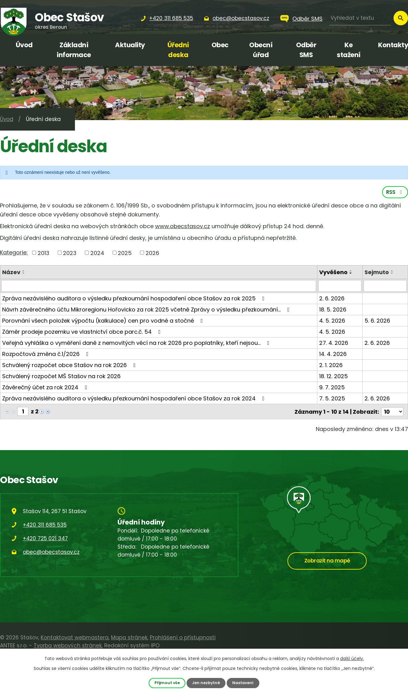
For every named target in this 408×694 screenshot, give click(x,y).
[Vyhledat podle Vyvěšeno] (339, 286)
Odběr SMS (307, 19)
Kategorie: (14, 253)
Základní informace (74, 49)
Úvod (24, 44)
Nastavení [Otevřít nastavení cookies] (243, 682)
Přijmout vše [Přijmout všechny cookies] (166, 682)
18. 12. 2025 (333, 377)
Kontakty (393, 44)
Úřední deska (178, 49)
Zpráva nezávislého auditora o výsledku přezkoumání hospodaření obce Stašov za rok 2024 (134, 399)
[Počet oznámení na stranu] (392, 412)
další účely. (352, 658)
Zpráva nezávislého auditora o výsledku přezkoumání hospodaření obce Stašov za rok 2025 (134, 299)
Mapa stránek (129, 637)
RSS (395, 192)
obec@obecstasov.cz (51, 552)
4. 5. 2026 (332, 321)
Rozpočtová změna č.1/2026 (46, 354)
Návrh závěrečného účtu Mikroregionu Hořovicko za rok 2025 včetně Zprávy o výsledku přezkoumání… (147, 310)
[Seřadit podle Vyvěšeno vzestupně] (351, 271)
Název (11, 273)
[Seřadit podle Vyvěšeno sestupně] (351, 274)
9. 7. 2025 (332, 388)
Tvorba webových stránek (68, 645)
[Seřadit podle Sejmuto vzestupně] (392, 271)
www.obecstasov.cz (182, 227)
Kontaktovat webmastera (75, 637)
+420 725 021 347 (45, 538)
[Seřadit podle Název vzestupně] (23, 271)
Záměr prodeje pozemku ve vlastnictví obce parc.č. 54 (82, 332)
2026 (152, 253)
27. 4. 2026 (333, 343)
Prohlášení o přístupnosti (183, 637)
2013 (43, 253)
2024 (97, 253)
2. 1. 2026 (331, 366)
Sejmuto (377, 273)
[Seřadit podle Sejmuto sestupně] (392, 274)
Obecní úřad (260, 49)
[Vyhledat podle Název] (158, 286)
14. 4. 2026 (333, 354)
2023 (69, 253)
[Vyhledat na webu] (360, 18)
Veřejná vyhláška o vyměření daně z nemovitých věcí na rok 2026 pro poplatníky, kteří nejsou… (137, 343)
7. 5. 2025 (332, 399)
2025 (125, 253)
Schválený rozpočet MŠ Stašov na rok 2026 (61, 377)
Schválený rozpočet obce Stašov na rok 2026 (70, 366)
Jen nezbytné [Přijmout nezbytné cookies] (206, 682)
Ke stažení (349, 49)
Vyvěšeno (333, 273)
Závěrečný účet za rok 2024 (46, 388)
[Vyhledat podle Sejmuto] (385, 286)
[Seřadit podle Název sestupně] (23, 274)
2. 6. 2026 (331, 299)
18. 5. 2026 (332, 310)
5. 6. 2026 (377, 321)
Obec (220, 44)
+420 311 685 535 (45, 525)
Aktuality (130, 44)
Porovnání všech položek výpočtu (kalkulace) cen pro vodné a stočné (103, 321)
